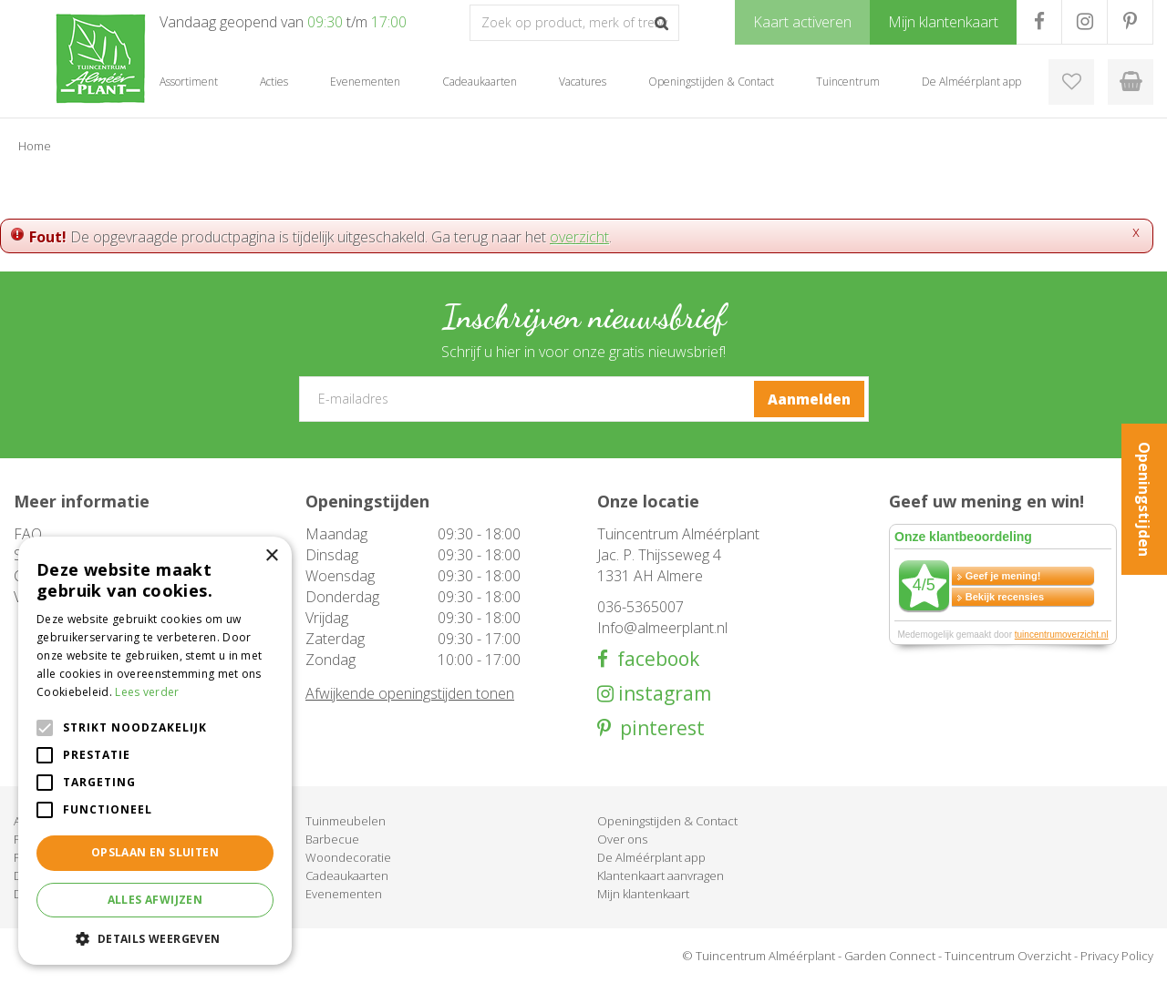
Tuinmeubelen (345, 821)
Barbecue (332, 839)
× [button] (271, 556)
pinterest (658, 728)
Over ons (622, 839)
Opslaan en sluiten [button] (155, 852)
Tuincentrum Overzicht (1008, 955)
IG (1084, 22)
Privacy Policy (1116, 955)
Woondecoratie (348, 857)
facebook (653, 659)
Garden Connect (889, 955)
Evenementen (343, 893)
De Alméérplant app (651, 857)
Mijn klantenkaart (643, 893)
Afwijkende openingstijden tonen (409, 693)
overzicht (579, 237)
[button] (155, 938)
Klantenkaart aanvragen (660, 875)
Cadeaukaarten (346, 875)
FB (1039, 22)
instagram (662, 693)
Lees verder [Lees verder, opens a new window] (147, 692)
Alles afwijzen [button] (155, 899)
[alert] (155, 751)
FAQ (28, 534)
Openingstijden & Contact (667, 821)
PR (1130, 22)
